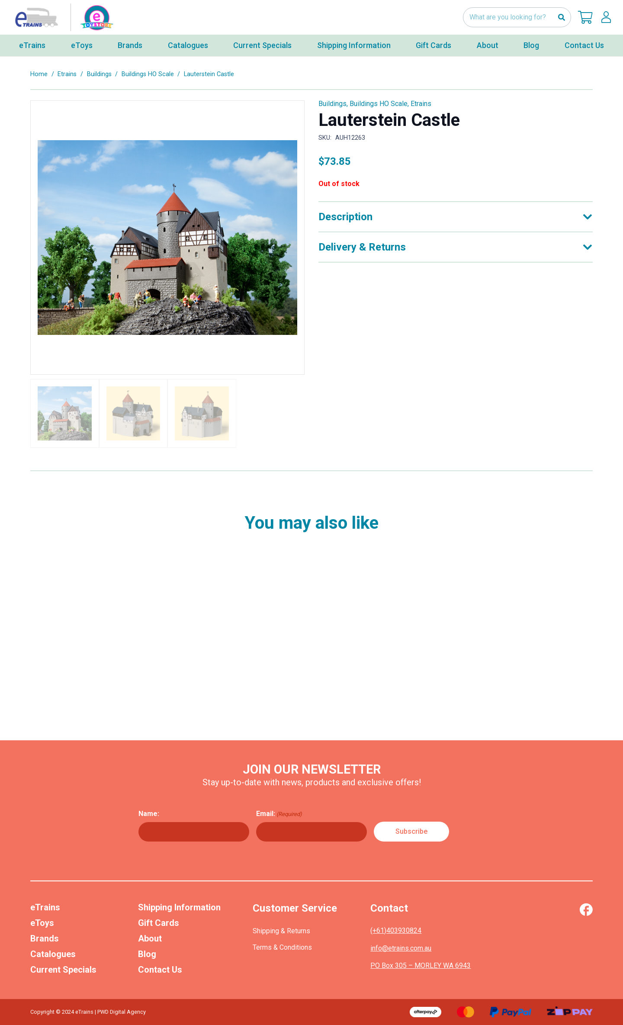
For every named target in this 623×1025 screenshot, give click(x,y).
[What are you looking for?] (517, 17)
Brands (44, 938)
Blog (147, 954)
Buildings (99, 74)
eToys (42, 923)
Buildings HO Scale (148, 74)
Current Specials (63, 969)
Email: (279, 814)
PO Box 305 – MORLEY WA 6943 (420, 965)
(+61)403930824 (395, 930)
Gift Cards (158, 923)
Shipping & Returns (281, 931)
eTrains (45, 907)
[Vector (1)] (586, 909)
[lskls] (606, 17)
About (150, 938)
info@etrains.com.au (400, 948)
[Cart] (585, 17)
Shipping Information (179, 907)
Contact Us (160, 969)
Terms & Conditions (282, 947)
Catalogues (53, 954)
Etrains (67, 74)
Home (39, 74)
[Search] (561, 17)
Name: (148, 814)
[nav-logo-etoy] (62, 17)
